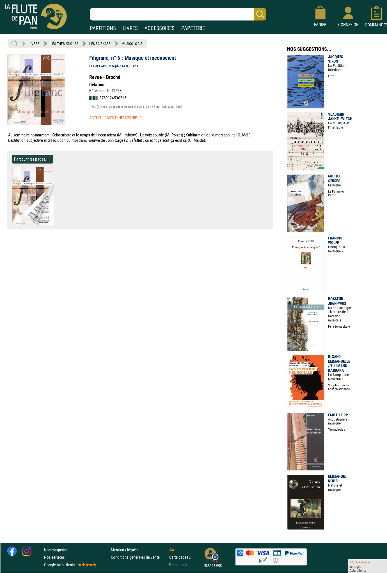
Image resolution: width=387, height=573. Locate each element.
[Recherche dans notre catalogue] (178, 14)
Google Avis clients (70, 564)
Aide (173, 550)
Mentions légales (124, 549)
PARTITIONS (103, 28)
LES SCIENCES (99, 43)
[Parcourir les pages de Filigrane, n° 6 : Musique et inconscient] (55, 223)
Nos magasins (56, 549)
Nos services (54, 557)
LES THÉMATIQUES (64, 43)
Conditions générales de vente (139, 557)
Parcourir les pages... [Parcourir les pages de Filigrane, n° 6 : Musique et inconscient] (31, 159)
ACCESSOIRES (160, 28)
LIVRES (130, 28)
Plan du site (178, 564)
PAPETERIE (193, 28)
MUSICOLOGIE (132, 43)
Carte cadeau (180, 557)
